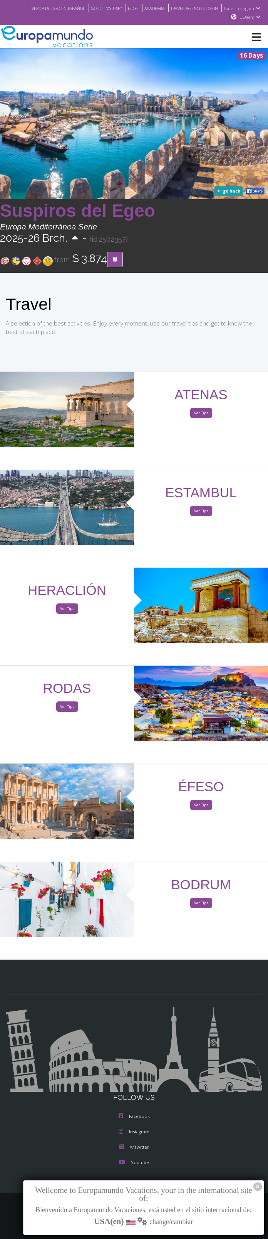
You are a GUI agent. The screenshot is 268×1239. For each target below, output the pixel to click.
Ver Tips (201, 413)
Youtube (134, 1163)
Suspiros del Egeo (77, 211)
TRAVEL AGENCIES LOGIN (191, 8)
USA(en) (250, 17)
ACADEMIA (148, 8)
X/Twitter (133, 1147)
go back (229, 191)
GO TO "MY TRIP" (96, 8)
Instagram (134, 1132)
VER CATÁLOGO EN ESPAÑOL (43, 8)
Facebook (134, 1116)
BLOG (126, 8)
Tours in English (243, 8)
